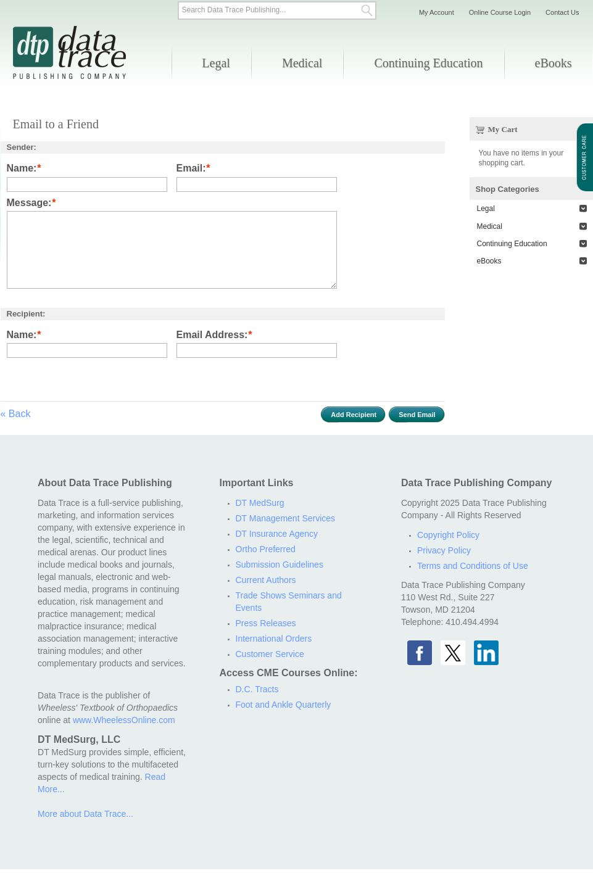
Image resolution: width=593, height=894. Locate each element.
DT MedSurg (260, 503)
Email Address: (212, 335)
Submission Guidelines (279, 564)
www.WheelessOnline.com (124, 720)
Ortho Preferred (266, 549)
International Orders (274, 639)
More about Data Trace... (85, 814)
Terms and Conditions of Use (472, 566)
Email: (191, 168)
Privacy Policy (444, 550)
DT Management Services (286, 518)
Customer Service (270, 654)
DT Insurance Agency (277, 534)
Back (16, 413)
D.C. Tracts (257, 689)
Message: (29, 203)
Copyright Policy (448, 535)
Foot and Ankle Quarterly (283, 705)
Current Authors (266, 580)
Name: (22, 168)
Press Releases (266, 623)
